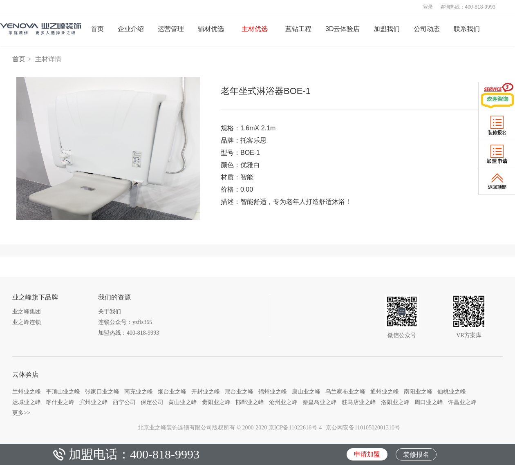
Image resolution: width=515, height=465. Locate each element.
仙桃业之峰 (451, 391)
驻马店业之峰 (359, 402)
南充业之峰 (138, 391)
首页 (18, 59)
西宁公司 (124, 402)
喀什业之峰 (60, 402)
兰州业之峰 (26, 391)
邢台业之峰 (239, 391)
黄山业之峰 (182, 402)
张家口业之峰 (102, 391)
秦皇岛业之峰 (319, 402)
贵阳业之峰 (216, 402)
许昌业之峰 (462, 402)
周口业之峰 (428, 402)
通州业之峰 (384, 391)
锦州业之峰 (272, 391)
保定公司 (152, 402)
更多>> (21, 413)
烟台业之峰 (172, 391)
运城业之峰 (26, 402)
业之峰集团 (26, 312)
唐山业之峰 (306, 391)
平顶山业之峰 (63, 391)
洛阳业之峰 (395, 402)
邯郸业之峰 (249, 402)
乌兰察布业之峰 (345, 391)
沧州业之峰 (283, 402)
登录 (428, 7)
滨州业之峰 (93, 402)
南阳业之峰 (418, 391)
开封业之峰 (205, 391)
